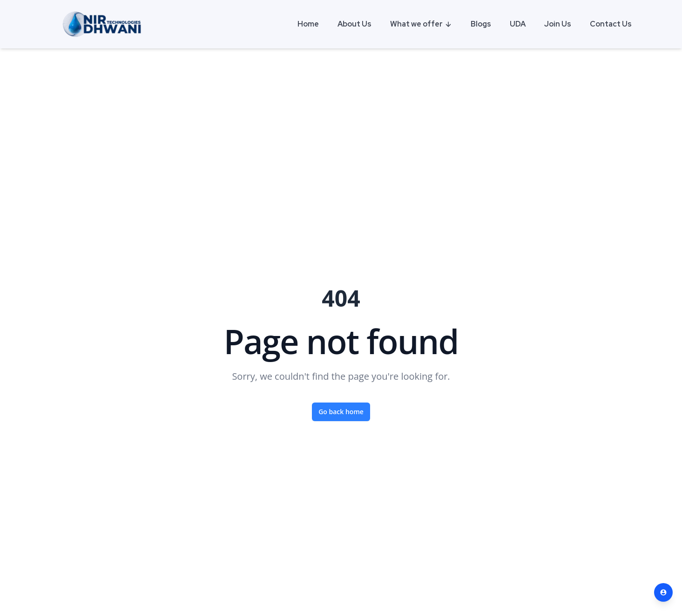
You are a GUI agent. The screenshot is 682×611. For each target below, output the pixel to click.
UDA (518, 24)
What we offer (421, 24)
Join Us (557, 24)
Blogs (481, 24)
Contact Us (611, 24)
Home (308, 24)
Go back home (341, 411)
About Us (354, 24)
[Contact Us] (663, 592)
